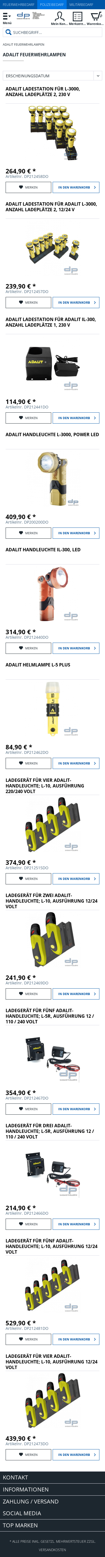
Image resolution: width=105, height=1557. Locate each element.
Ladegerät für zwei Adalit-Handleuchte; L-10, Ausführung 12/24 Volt (51, 901)
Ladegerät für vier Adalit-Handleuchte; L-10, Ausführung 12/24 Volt (51, 1361)
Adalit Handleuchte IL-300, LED (43, 550)
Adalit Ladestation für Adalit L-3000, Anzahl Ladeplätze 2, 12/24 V (51, 207)
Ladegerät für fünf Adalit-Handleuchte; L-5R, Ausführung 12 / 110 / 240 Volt (50, 1016)
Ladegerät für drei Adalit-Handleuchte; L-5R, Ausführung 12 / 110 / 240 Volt (50, 1131)
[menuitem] (7, 18)
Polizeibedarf (52, 4)
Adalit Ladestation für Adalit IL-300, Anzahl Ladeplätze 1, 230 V (51, 322)
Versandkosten (52, 1549)
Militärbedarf (81, 4)
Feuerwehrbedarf (18, 4)
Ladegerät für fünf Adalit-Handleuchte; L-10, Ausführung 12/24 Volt (51, 1246)
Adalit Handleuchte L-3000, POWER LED (52, 435)
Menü (7, 18)
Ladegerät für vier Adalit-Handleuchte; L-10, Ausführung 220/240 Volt (45, 785)
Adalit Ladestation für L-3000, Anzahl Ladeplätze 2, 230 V (43, 91)
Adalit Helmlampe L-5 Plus (38, 665)
